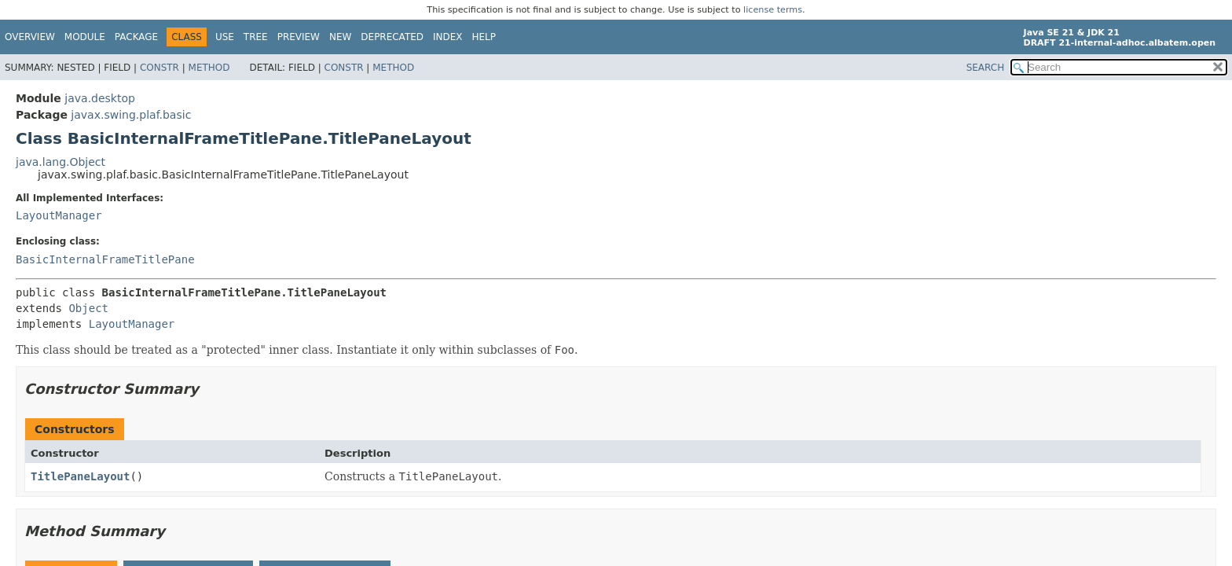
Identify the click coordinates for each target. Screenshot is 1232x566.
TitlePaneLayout (80, 476)
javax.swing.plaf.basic (131, 114)
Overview (30, 36)
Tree (256, 36)
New (340, 36)
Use (224, 36)
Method (209, 67)
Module (84, 36)
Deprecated (392, 36)
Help (484, 36)
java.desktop (99, 98)
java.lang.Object (60, 162)
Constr (159, 67)
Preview (298, 36)
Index (448, 36)
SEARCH (985, 67)
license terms (772, 10)
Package (136, 36)
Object (88, 308)
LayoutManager (59, 215)
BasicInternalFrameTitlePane (105, 259)
